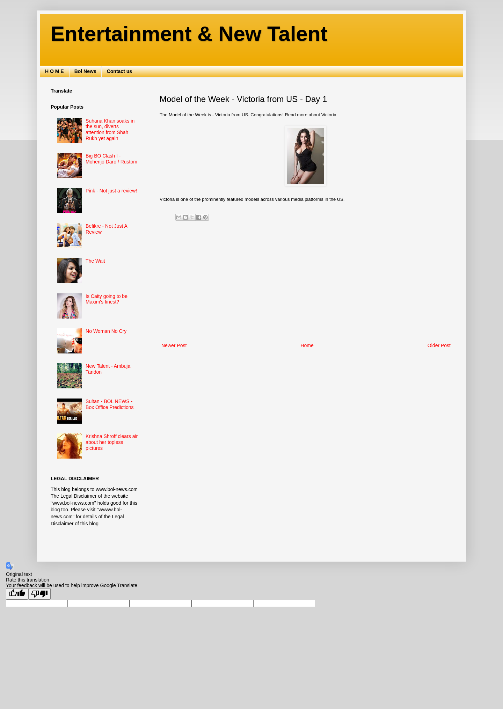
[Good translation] (17, 594)
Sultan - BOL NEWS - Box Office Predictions (109, 404)
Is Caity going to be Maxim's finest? (106, 299)
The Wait (95, 261)
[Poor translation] (39, 594)
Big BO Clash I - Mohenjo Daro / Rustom (111, 159)
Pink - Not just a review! (111, 190)
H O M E (54, 71)
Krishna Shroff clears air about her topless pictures (112, 442)
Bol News (85, 71)
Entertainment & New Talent (189, 33)
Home (306, 345)
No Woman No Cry (106, 331)
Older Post (439, 345)
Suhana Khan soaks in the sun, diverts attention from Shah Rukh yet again (110, 129)
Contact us (119, 71)
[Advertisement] (306, 283)
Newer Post (174, 345)
